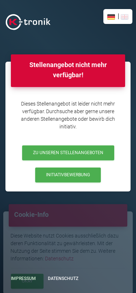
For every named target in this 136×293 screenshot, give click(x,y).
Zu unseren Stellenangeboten (68, 152)
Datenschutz (59, 258)
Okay (27, 281)
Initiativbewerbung (68, 174)
